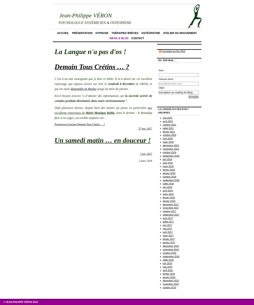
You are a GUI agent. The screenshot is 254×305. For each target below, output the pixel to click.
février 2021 (169, 131)
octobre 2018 (169, 176)
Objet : (162, 87)
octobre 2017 (169, 211)
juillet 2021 (168, 128)
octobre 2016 (169, 253)
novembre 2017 (171, 208)
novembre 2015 (171, 284)
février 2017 (169, 239)
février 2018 (169, 197)
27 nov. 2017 (145, 128)
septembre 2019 (171, 156)
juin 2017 (167, 225)
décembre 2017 (171, 204)
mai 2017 (167, 228)
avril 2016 (168, 270)
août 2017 (168, 218)
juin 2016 (167, 263)
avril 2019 (168, 163)
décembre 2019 (171, 145)
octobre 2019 (169, 152)
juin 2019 (167, 159)
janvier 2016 (169, 277)
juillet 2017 (168, 221)
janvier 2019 (169, 173)
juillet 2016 (168, 260)
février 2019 (169, 170)
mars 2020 (168, 142)
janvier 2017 (169, 242)
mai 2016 (167, 267)
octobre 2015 (169, 287)
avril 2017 (168, 232)
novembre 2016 (171, 249)
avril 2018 (168, 190)
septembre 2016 (171, 256)
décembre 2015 (171, 280)
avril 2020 (168, 138)
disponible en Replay (84, 89)
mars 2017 (168, 235)
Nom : (162, 70)
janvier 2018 (169, 201)
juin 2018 (167, 187)
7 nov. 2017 (146, 153)
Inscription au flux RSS (173, 51)
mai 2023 (167, 118)
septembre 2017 (171, 215)
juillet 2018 (168, 183)
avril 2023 (168, 121)
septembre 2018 (171, 180)
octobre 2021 (169, 125)
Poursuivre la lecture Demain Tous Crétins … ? (80, 124)
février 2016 (169, 274)
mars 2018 (168, 194)
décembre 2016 (171, 246)
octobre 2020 (169, 135)
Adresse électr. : (167, 79)
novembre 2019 (171, 149)
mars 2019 (168, 166)
